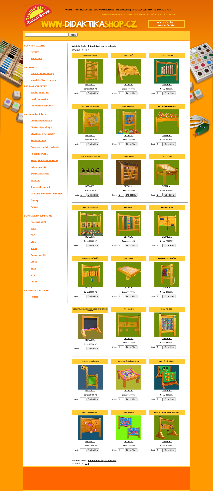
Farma (34, 248)
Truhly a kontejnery (40, 174)
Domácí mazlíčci (38, 255)
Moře (33, 228)
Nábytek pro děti (39, 167)
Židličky (34, 200)
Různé (34, 282)
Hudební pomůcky (39, 154)
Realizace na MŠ (38, 222)
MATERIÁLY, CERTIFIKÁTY (143, 10)
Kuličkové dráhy (38, 140)
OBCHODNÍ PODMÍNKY (104, 10)
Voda (33, 242)
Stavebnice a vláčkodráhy (43, 134)
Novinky (35, 52)
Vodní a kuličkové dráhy (42, 73)
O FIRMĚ (79, 10)
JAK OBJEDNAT (123, 10)
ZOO (33, 235)
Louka (34, 262)
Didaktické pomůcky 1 (41, 121)
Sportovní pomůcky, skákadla (45, 147)
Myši (33, 275)
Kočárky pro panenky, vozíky (44, 160)
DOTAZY (88, 10)
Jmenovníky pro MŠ (40, 187)
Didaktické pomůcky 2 (41, 127)
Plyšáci (34, 297)
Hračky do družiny (39, 99)
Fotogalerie (36, 58)
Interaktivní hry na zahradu (102, 46)
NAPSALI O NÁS (164, 10)
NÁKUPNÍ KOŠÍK (165, 23)
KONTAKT (69, 10)
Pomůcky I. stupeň (40, 92)
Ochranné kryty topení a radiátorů (47, 194)
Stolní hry (35, 180)
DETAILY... (90, 85)
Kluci (33, 268)
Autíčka (34, 207)
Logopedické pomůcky (42, 106)
